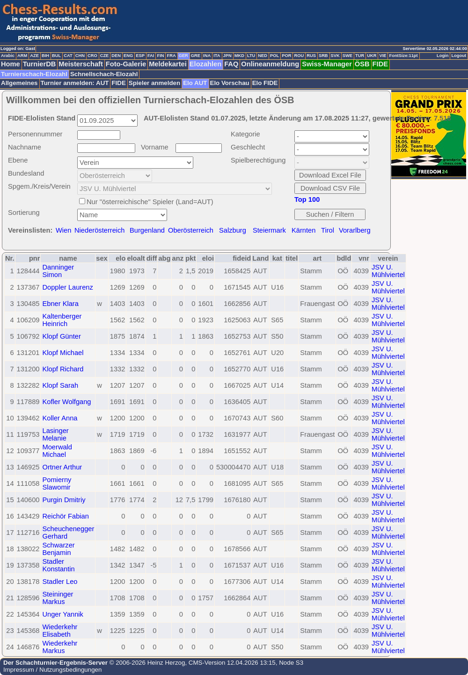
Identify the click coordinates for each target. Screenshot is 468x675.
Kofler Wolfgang (66, 401)
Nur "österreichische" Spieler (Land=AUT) (150, 202)
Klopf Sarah (60, 385)
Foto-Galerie (126, 64)
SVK (335, 55)
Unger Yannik (62, 614)
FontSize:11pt (403, 55)
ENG (128, 55)
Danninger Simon (58, 270)
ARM (22, 55)
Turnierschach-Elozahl (34, 74)
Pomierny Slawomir (56, 483)
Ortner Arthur (62, 467)
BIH (45, 55)
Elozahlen (205, 64)
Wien (63, 230)
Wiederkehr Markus (59, 646)
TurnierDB (39, 64)
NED (262, 55)
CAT (68, 55)
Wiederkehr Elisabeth (59, 630)
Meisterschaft (80, 64)
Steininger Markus (57, 597)
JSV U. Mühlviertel (388, 270)
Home (10, 64)
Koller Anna (59, 418)
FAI (150, 55)
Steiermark (269, 230)
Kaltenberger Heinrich (61, 320)
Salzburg (232, 230)
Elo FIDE (265, 82)
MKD (239, 55)
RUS (311, 55)
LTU (251, 55)
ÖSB (362, 64)
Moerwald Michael (57, 450)
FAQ (231, 64)
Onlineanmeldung (270, 64)
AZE (34, 55)
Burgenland (147, 230)
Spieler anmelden (154, 82)
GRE (195, 55)
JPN (227, 55)
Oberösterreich (190, 230)
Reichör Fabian (65, 516)
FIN (160, 55)
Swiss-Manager (327, 64)
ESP (140, 55)
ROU (299, 55)
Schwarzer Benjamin (58, 548)
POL (274, 55)
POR (286, 55)
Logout (458, 55)
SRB (323, 55)
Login (442, 55)
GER (183, 55)
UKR (371, 55)
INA (207, 55)
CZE (104, 55)
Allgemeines (19, 82)
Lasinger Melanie (55, 434)
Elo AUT (195, 82)
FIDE (380, 64)
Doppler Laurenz (67, 287)
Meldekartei (168, 64)
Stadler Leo (59, 581)
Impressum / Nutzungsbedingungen (52, 669)
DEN (116, 55)
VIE (382, 55)
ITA (216, 55)
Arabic (8, 55)
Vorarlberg (355, 230)
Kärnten (303, 230)
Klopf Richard (62, 369)
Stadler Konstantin (58, 565)
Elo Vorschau (229, 82)
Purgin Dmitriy (63, 500)
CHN (80, 55)
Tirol (327, 230)
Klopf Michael (62, 352)
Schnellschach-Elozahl (104, 74)
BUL (56, 55)
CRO (92, 55)
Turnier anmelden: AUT (75, 82)
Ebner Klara (60, 303)
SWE (347, 55)
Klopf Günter (61, 336)
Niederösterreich (99, 230)
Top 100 (307, 199)
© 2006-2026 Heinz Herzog (146, 662)
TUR (359, 55)
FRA (171, 55)
